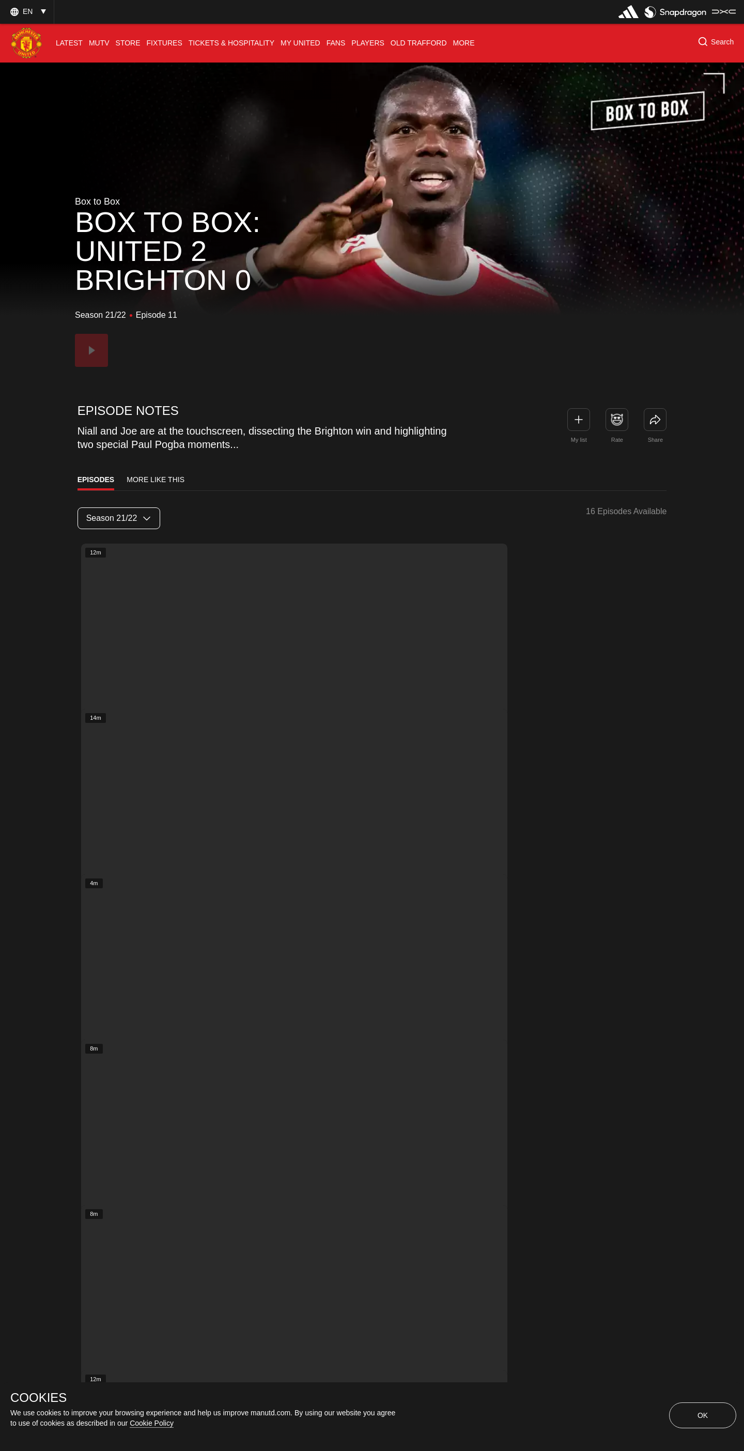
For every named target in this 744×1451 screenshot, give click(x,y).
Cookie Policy (152, 1423)
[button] (27, 11)
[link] (655, 419)
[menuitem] (69, 43)
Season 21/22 (118, 518)
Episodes (96, 479)
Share (655, 440)
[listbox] (119, 518)
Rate (617, 440)
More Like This (155, 479)
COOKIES (38, 1398)
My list (579, 440)
